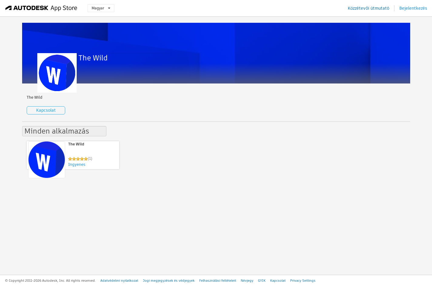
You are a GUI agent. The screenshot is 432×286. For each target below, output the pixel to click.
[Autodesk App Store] (41, 8)
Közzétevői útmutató (368, 8)
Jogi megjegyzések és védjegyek (169, 280)
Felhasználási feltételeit (217, 280)
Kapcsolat (46, 110)
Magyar (101, 8)
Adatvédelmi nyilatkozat (119, 280)
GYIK (262, 280)
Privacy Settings (303, 280)
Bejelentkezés (413, 8)
